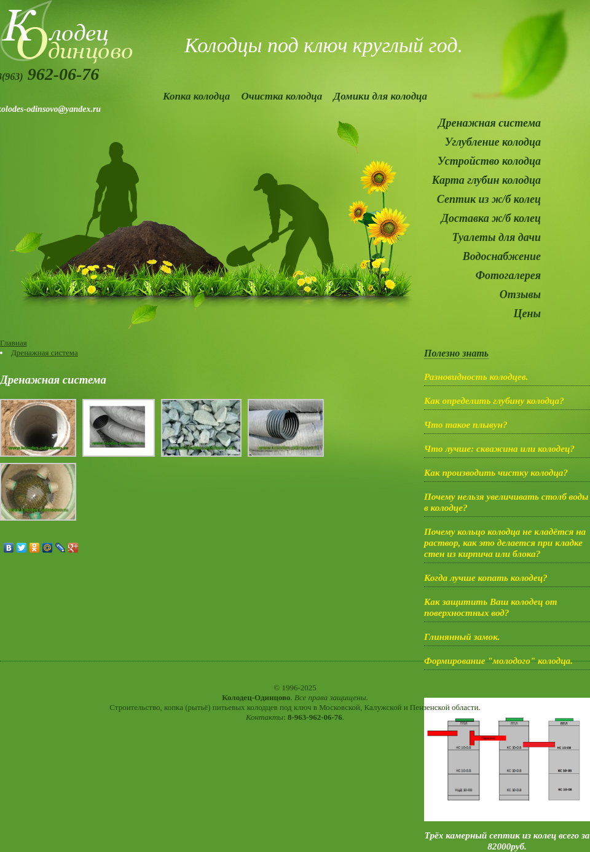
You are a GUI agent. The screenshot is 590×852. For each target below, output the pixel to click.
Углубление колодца (493, 142)
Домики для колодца (381, 96)
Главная (13, 342)
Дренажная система (489, 123)
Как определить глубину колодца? (494, 400)
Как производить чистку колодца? (496, 472)
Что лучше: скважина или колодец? (499, 448)
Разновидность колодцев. (476, 376)
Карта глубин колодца (486, 180)
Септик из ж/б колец (489, 199)
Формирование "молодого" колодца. (498, 660)
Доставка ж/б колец (491, 218)
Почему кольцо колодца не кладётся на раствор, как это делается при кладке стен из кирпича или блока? (505, 542)
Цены (527, 313)
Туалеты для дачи (496, 237)
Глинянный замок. (462, 636)
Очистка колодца (281, 96)
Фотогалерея (508, 275)
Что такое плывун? (466, 424)
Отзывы (520, 294)
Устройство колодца (489, 161)
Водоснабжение (502, 256)
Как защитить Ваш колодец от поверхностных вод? (490, 607)
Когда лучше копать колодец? (486, 577)
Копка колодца (196, 96)
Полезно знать (456, 353)
